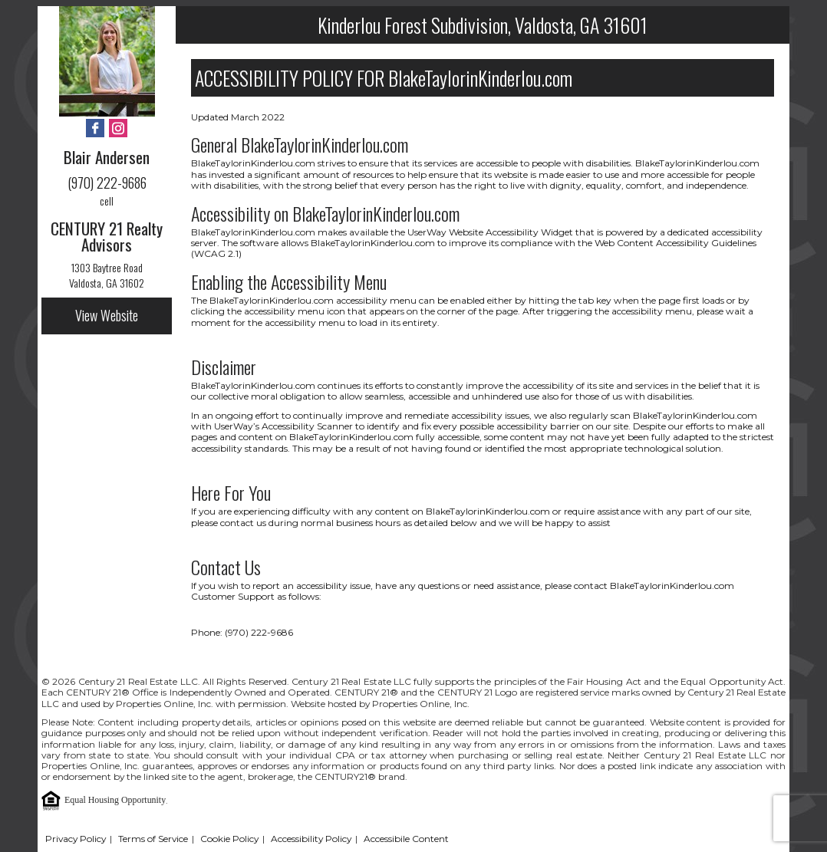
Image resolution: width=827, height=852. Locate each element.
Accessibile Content (406, 838)
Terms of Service (153, 838)
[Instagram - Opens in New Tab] (118, 129)
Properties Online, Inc (89, 765)
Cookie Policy (229, 838)
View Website (106, 315)
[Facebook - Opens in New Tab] (95, 129)
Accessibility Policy (311, 838)
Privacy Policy (75, 838)
